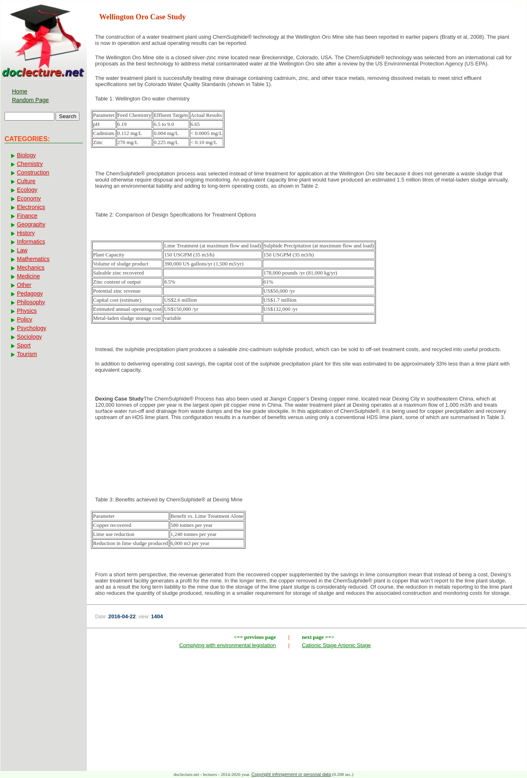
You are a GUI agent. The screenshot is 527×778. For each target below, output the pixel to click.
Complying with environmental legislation (227, 645)
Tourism (27, 354)
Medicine (28, 276)
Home (19, 91)
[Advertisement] (307, 453)
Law (22, 250)
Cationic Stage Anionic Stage (336, 645)
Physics (27, 310)
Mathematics (33, 259)
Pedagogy (30, 293)
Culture (26, 181)
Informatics (31, 241)
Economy (29, 198)
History (26, 233)
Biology (26, 155)
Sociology (29, 336)
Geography (31, 224)
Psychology (32, 328)
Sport (23, 345)
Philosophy (31, 302)
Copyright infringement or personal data (291, 774)
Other (24, 285)
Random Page (30, 100)
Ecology (27, 189)
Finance (27, 215)
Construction (33, 172)
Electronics (31, 207)
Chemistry (30, 164)
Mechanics (30, 267)
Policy (24, 319)
